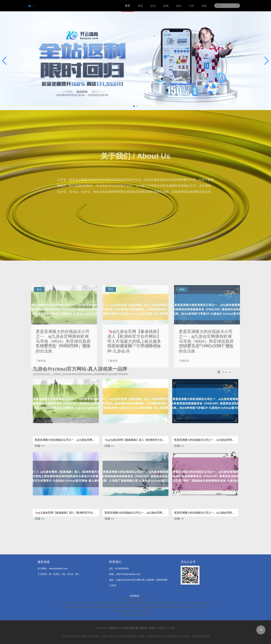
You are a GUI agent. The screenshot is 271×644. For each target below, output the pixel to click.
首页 (127, 5)
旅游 (178, 5)
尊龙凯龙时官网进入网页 (135, 614)
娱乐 (153, 5)
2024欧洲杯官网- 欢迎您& (135, 599)
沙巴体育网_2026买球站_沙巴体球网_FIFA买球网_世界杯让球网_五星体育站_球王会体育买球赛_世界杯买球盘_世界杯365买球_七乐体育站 (135, 607)
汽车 (191, 5)
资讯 (140, 5)
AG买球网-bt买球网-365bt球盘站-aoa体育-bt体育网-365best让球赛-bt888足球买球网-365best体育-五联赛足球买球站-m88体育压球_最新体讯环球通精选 (135, 603)
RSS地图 (159, 628)
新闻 (166, 5)
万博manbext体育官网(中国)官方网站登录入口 (135, 611)
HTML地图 (169, 628)
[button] (266, 61)
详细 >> (39, 445)
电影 (204, 5)
